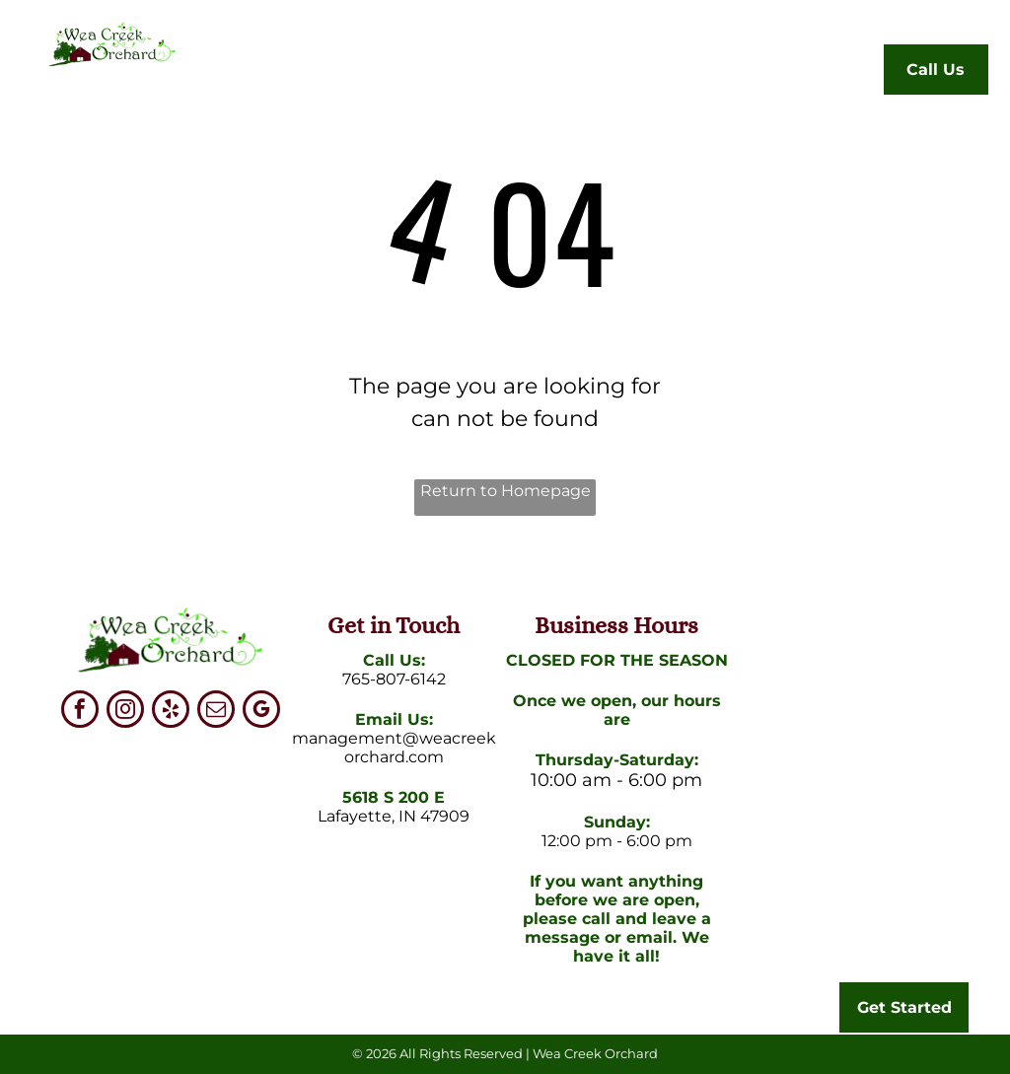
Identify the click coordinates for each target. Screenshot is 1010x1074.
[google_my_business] (261, 711)
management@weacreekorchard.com (394, 747)
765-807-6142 (394, 679)
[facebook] (80, 711)
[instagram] (125, 711)
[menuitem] (280, 74)
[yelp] (170, 711)
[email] (216, 711)
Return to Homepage (505, 490)
